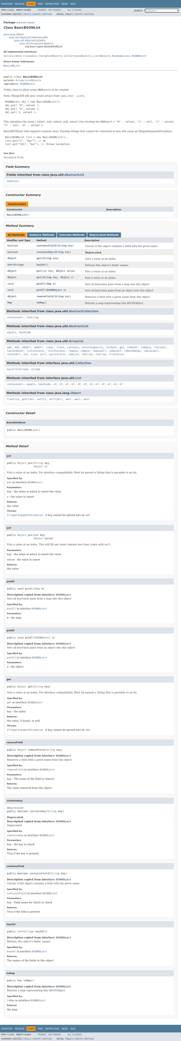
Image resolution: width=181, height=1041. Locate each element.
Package (19, 4)
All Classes (75, 10)
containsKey (45, 252)
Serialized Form (14, 157)
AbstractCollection (84, 311)
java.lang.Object (14, 34)
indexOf (132, 347)
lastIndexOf (15, 350)
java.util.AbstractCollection (25, 37)
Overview (6, 4)
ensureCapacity (92, 347)
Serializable (13, 55)
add (9, 347)
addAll (26, 347)
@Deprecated (15, 807)
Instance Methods (41, 234)
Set (9, 264)
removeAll (99, 350)
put (39, 270)
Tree (40, 4)
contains (73, 347)
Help (73, 4)
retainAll (13, 354)
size (34, 354)
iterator (160, 347)
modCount (13, 181)
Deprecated (52, 4)
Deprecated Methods (104, 234)
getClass (28, 399)
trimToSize (116, 354)
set (26, 354)
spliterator (57, 354)
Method (47, 14)
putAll (41, 283)
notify (41, 399)
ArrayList (22, 80)
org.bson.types (25, 22)
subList (74, 354)
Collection (71, 55)
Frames (42, 10)
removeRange (132, 350)
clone (60, 347)
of (54, 384)
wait (69, 399)
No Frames (54, 10)
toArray (87, 354)
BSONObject (139, 55)
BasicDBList (12, 65)
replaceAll (151, 350)
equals (11, 332)
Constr (36, 14)
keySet (41, 264)
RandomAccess (121, 55)
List (95, 55)
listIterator (36, 350)
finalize (13, 399)
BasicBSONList (17, 214)
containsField (46, 245)
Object (47, 43)
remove (73, 350)
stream (35, 369)
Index (64, 4)
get (39, 258)
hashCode (25, 332)
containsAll (15, 317)
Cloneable (30, 55)
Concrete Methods (72, 234)
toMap (40, 302)
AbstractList (74, 174)
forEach (111, 347)
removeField (45, 296)
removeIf (115, 350)
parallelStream (17, 369)
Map (49, 283)
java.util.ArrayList (31, 43)
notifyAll (56, 399)
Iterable (44, 55)
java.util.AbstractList (27, 40)
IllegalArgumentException (25, 515)
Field (27, 14)
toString (32, 317)
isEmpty (146, 347)
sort (43, 354)
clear (49, 347)
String (62, 245)
